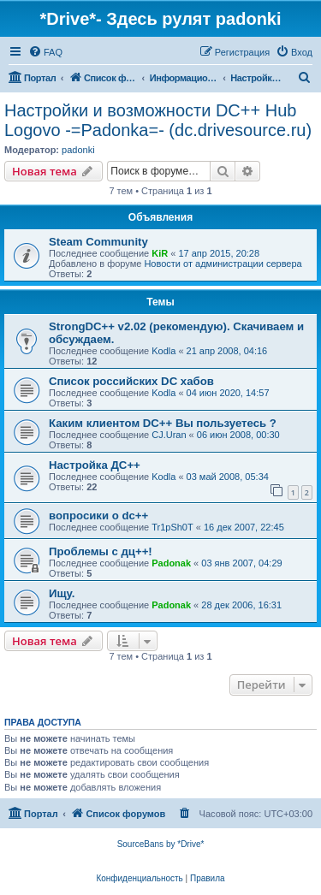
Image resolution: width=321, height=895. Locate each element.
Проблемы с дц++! (100, 551)
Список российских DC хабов (131, 381)
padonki (78, 150)
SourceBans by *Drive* (161, 844)
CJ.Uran (169, 435)
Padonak (171, 563)
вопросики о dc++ (98, 515)
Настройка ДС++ (94, 465)
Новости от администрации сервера (222, 263)
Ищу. (61, 593)
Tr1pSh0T (172, 527)
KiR (160, 253)
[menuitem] (45, 52)
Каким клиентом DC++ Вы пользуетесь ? (162, 423)
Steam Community (98, 241)
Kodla (163, 351)
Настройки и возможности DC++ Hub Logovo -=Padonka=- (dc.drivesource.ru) (158, 120)
